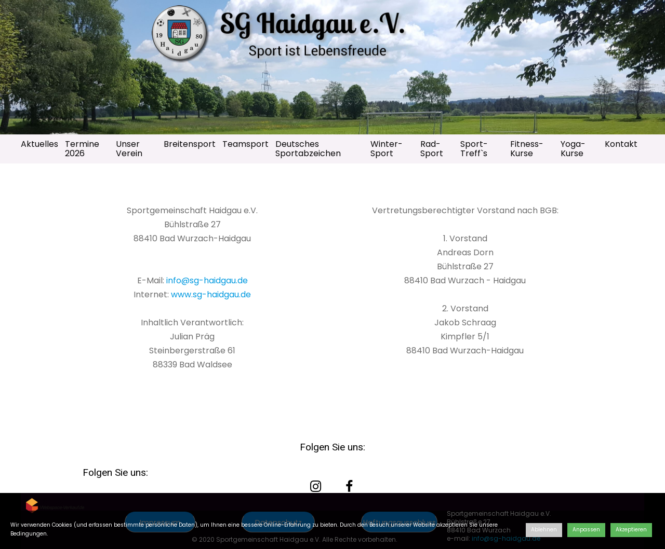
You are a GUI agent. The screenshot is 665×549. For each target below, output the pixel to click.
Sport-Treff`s (474, 148)
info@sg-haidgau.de (207, 280)
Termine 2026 (82, 148)
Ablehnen (544, 529)
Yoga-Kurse (573, 148)
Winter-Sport (386, 148)
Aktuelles (39, 144)
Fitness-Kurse (526, 148)
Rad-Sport (431, 148)
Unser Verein (129, 148)
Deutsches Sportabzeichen (308, 148)
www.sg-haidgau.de (211, 294)
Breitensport (190, 144)
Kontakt (621, 144)
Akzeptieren (631, 529)
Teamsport (245, 144)
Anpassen (586, 529)
